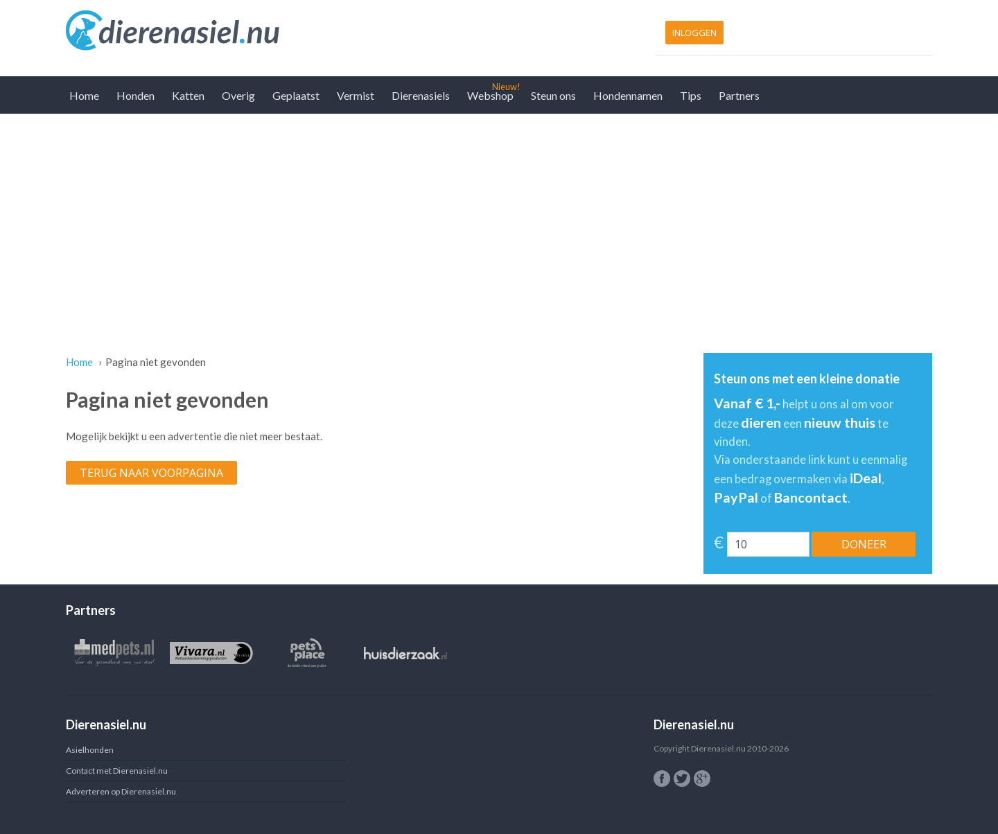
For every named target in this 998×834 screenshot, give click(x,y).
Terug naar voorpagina (151, 472)
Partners (739, 95)
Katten (188, 95)
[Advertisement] (499, 218)
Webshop (490, 95)
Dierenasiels (421, 95)
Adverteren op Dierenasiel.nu (121, 791)
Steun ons (553, 95)
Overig (238, 95)
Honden (135, 95)
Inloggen (694, 32)
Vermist (355, 95)
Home (84, 95)
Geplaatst (295, 95)
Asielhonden (90, 750)
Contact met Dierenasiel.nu (117, 770)
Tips (690, 95)
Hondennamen (628, 95)
